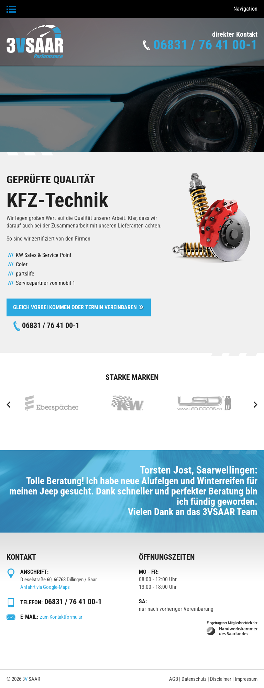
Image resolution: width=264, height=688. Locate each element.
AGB (173, 679)
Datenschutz (194, 679)
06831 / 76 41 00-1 (205, 45)
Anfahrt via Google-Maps (45, 587)
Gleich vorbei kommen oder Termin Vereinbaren (75, 307)
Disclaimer (220, 679)
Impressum (246, 679)
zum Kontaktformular (61, 617)
